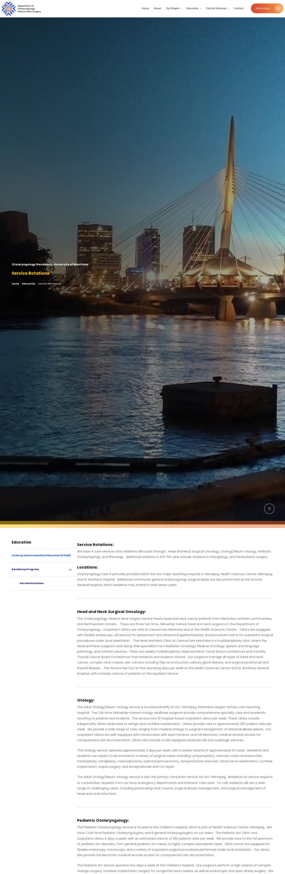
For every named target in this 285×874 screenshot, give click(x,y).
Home (16, 285)
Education (30, 285)
